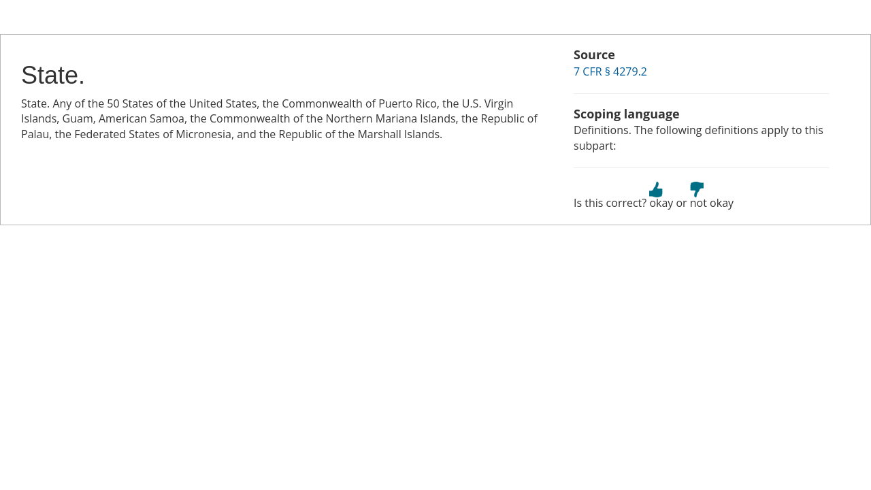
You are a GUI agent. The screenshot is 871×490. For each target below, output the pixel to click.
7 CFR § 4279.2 (610, 71)
